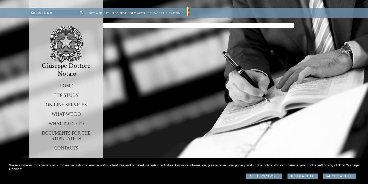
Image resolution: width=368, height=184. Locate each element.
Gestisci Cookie (264, 176)
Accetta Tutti (340, 176)
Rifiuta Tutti (303, 176)
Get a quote (99, 13)
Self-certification (164, 13)
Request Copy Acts (128, 13)
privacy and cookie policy (253, 165)
